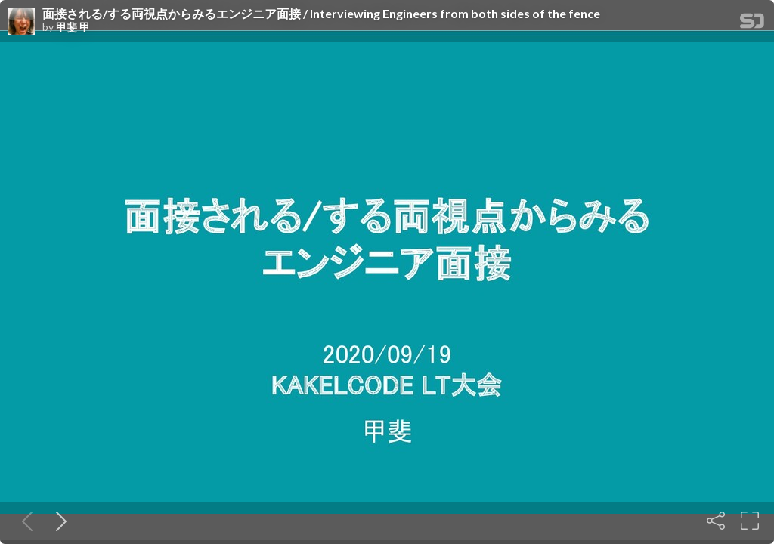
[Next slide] (58, 520)
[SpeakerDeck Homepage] (752, 24)
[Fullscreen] (750, 520)
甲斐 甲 (73, 27)
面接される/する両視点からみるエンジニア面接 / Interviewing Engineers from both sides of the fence (321, 14)
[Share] (716, 520)
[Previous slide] (24, 520)
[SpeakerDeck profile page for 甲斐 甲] (21, 22)
